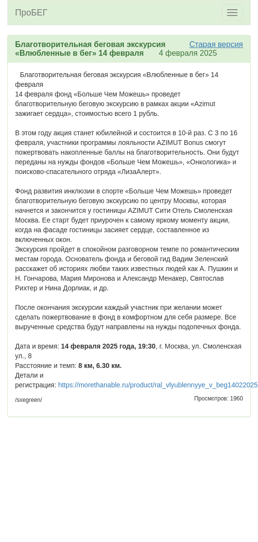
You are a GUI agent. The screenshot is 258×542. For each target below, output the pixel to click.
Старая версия (216, 44)
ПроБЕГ (31, 12)
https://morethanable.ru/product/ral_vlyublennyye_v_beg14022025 (158, 385)
